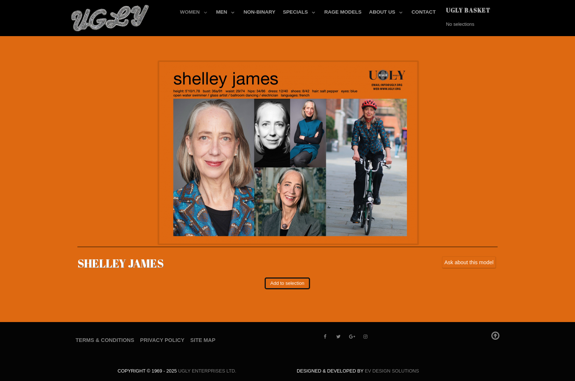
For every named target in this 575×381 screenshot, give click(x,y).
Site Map (202, 340)
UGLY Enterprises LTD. (207, 371)
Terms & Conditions (105, 340)
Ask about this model (469, 262)
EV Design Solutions (392, 371)
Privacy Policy (162, 340)
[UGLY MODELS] (110, 17)
